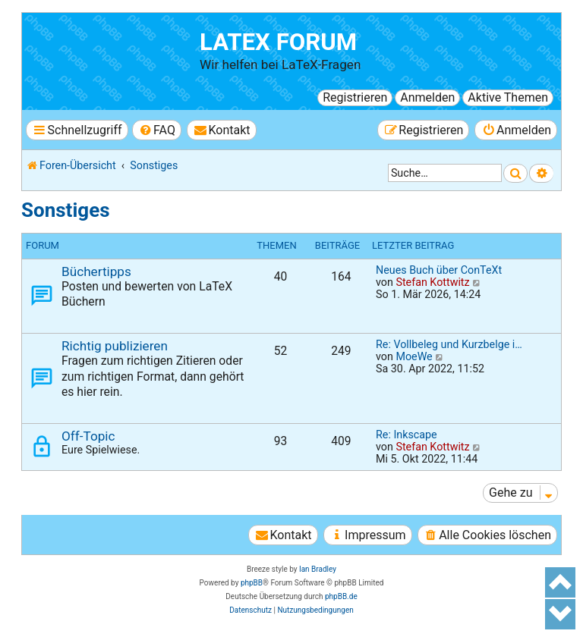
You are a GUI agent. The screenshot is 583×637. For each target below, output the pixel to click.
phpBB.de (341, 596)
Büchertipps (96, 271)
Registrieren (355, 97)
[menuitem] (156, 130)
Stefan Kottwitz (432, 282)
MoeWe (413, 356)
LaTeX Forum (278, 42)
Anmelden (427, 97)
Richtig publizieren (114, 345)
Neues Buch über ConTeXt (439, 270)
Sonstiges (65, 210)
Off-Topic (88, 436)
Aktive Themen (508, 97)
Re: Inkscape (406, 434)
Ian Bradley (317, 569)
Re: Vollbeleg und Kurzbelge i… (449, 344)
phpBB (252, 583)
